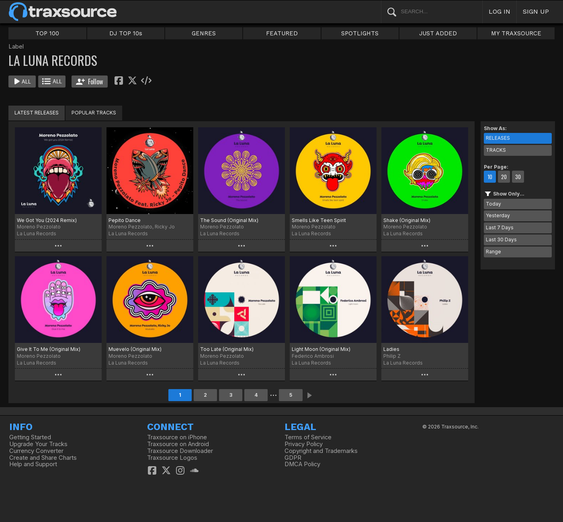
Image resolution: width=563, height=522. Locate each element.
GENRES (204, 33)
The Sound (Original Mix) (229, 220)
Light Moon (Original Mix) (321, 349)
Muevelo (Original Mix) (135, 349)
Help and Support (33, 464)
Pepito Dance (125, 220)
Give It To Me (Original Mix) (48, 349)
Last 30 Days (501, 240)
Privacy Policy (304, 444)
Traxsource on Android (178, 444)
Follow (89, 81)
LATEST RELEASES (36, 113)
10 (489, 177)
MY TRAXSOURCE (516, 33)
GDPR (293, 457)
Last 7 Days (500, 227)
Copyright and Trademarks (321, 451)
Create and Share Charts (43, 457)
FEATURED (282, 33)
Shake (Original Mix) (406, 220)
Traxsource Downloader (180, 451)
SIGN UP (536, 11)
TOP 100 (47, 33)
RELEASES (498, 138)
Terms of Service (308, 437)
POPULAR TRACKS (94, 113)
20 (504, 177)
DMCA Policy (302, 464)
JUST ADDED (438, 33)
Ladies (391, 349)
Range (493, 252)
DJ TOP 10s (125, 33)
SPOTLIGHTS (360, 33)
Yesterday (498, 215)
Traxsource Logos (172, 457)
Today (493, 204)
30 (518, 177)
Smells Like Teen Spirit (319, 220)
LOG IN (499, 11)
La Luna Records (36, 233)
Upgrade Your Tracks (38, 444)
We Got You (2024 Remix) (47, 220)
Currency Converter (36, 451)
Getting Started (30, 437)
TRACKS (496, 150)
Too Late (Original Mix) (227, 349)
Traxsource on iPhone (177, 437)
